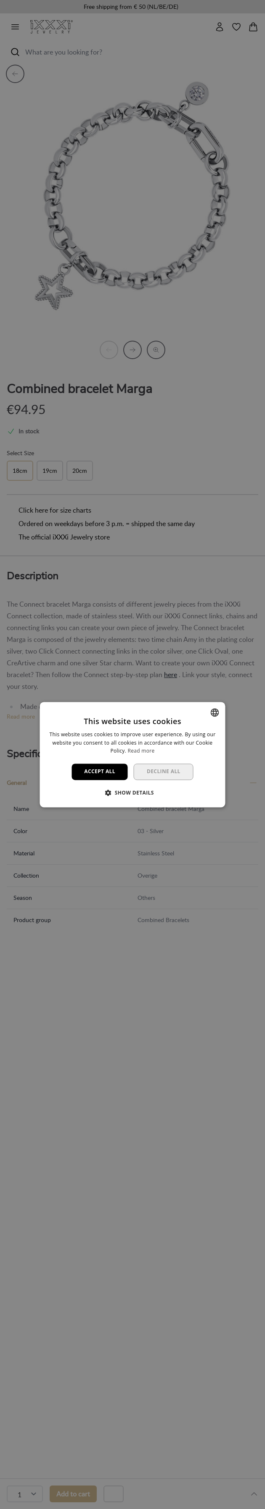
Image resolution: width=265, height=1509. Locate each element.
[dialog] (132, 754)
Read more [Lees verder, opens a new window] (140, 751)
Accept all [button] (99, 771)
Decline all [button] (163, 771)
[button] (132, 792)
